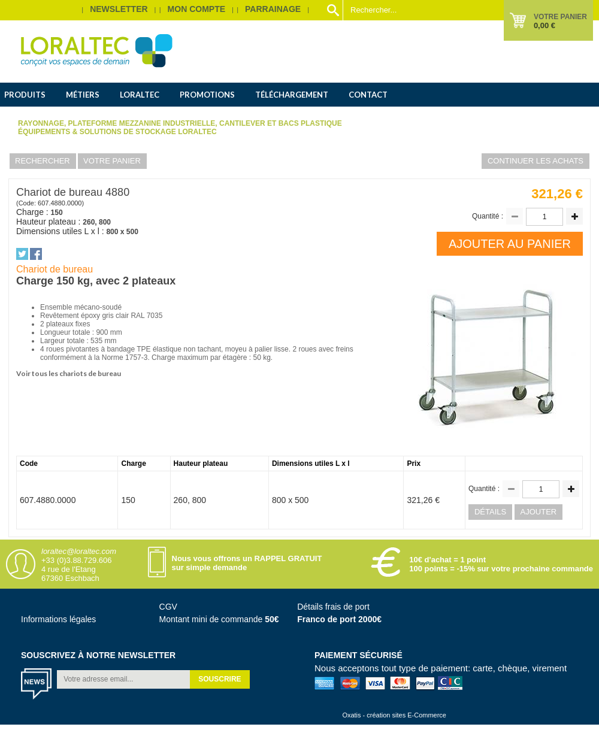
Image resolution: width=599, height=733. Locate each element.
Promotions (207, 94)
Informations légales (58, 619)
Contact (368, 94)
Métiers (82, 94)
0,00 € (544, 25)
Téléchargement (291, 94)
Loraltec (139, 94)
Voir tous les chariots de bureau (68, 373)
